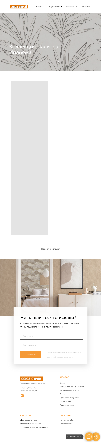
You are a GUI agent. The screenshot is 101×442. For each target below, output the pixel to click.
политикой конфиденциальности (60, 357)
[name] (51, 336)
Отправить (31, 354)
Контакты (86, 6)
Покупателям (54, 6)
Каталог (38, 6)
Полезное (69, 6)
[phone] (51, 345)
